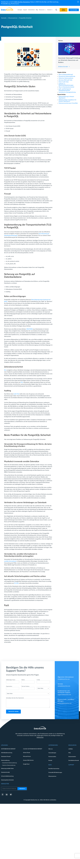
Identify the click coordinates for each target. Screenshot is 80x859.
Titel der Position (25, 686)
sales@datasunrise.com (64, 686)
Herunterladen (73, 9)
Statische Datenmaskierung (8, 765)
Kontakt (50, 760)
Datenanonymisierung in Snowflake (68, 103)
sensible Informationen (10, 561)
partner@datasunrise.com (64, 703)
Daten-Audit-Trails (64, 82)
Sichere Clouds (26, 752)
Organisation (9, 686)
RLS (5, 370)
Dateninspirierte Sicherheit (7, 780)
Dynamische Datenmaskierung (67, 76)
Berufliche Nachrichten (53, 768)
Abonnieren (22, 788)
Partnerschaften (52, 756)
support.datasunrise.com (64, 694)
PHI (22, 382)
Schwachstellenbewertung (7, 776)
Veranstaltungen (52, 752)
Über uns (50, 748)
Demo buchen (63, 10)
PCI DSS (16, 583)
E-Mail (38, 679)
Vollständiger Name (10, 679)
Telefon (23, 679)
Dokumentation (72, 756)
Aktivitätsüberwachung (6, 752)
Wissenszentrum (12, 18)
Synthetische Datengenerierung (67, 92)
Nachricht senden (13, 711)
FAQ (69, 752)
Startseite (3, 18)
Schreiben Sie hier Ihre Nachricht (15, 698)
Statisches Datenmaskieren (66, 78)
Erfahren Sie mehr (63, 66)
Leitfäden (70, 748)
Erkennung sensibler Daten (7, 768)
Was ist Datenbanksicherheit (66, 87)
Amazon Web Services (28, 760)
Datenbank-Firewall (5, 756)
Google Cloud (26, 764)
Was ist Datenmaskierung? (66, 74)
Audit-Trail (16, 394)
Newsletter (5, 783)
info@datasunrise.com (64, 679)
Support (25, 9)
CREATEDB (29, 329)
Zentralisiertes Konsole (73, 760)
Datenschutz (40, 737)
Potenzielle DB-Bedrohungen (55, 772)
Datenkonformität (5, 772)
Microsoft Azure (27, 756)
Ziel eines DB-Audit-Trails (65, 80)
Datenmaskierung (5, 760)
